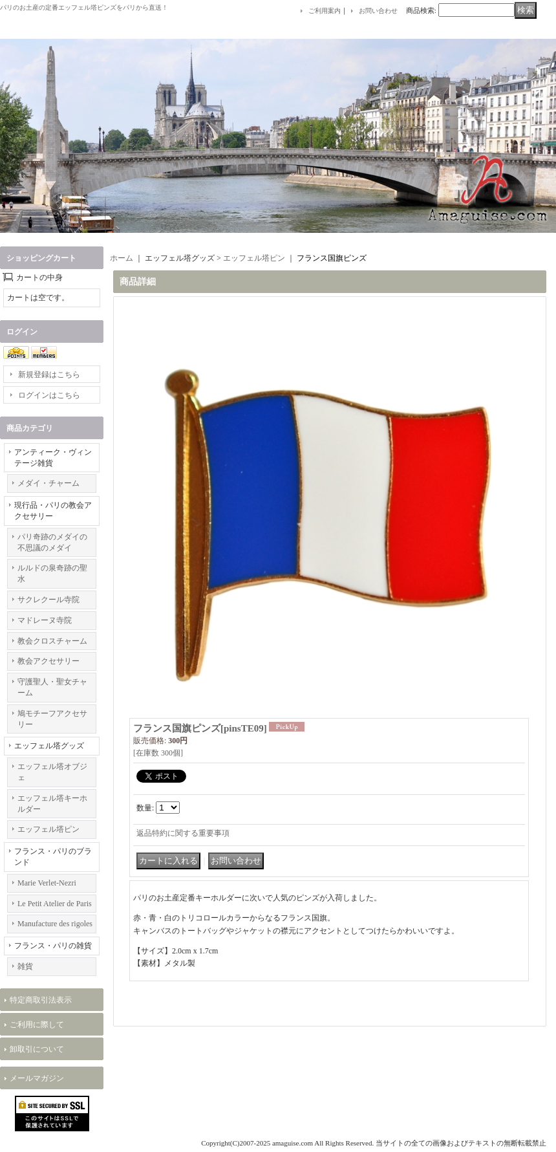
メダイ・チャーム (48, 483)
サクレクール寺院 (48, 599)
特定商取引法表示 (41, 1000)
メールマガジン (37, 1078)
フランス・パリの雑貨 (53, 945)
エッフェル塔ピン (48, 829)
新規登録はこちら (49, 374)
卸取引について (37, 1049)
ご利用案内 (324, 10)
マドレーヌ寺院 (44, 620)
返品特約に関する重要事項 (183, 833)
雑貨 (25, 966)
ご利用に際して (37, 1024)
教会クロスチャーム (52, 641)
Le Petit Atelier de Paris (54, 903)
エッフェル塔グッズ (49, 745)
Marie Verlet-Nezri (46, 882)
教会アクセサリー (48, 661)
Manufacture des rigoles (54, 923)
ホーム (121, 258)
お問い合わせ (378, 10)
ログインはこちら (49, 395)
